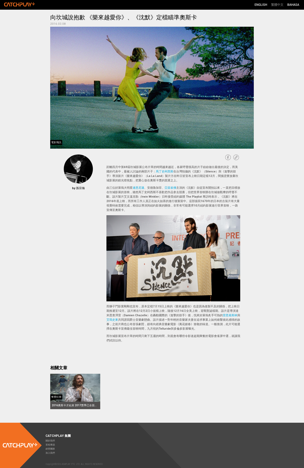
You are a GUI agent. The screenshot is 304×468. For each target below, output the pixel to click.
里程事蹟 (50, 444)
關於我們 (50, 440)
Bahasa (293, 5)
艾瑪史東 (112, 319)
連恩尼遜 (138, 187)
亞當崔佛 (170, 187)
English (261, 5)
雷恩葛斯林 (230, 315)
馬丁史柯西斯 (164, 171)
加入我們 (50, 453)
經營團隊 (50, 448)
